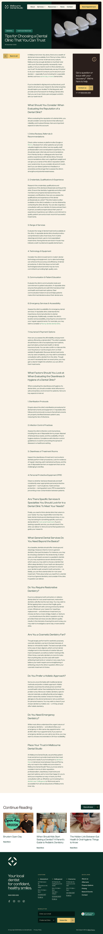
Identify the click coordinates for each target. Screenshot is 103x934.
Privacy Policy (38, 930)
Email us (40, 897)
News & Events (87, 892)
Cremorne (70, 879)
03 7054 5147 (70, 893)
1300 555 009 (13, 895)
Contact (85, 895)
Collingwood (57, 879)
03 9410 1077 (42, 894)
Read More (7, 842)
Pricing (84, 888)
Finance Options (87, 885)
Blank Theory (91, 930)
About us (85, 879)
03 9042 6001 (56, 896)
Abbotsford (43, 879)
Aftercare (85, 882)
